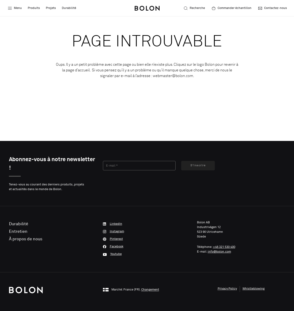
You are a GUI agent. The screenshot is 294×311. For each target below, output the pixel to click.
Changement (150, 289)
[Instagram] (147, 231)
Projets (51, 8)
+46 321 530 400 (224, 247)
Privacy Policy (227, 288)
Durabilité (69, 8)
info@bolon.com (219, 251)
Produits (34, 8)
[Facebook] (147, 246)
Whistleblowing (254, 288)
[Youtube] (147, 254)
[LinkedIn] (147, 224)
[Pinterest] (147, 239)
